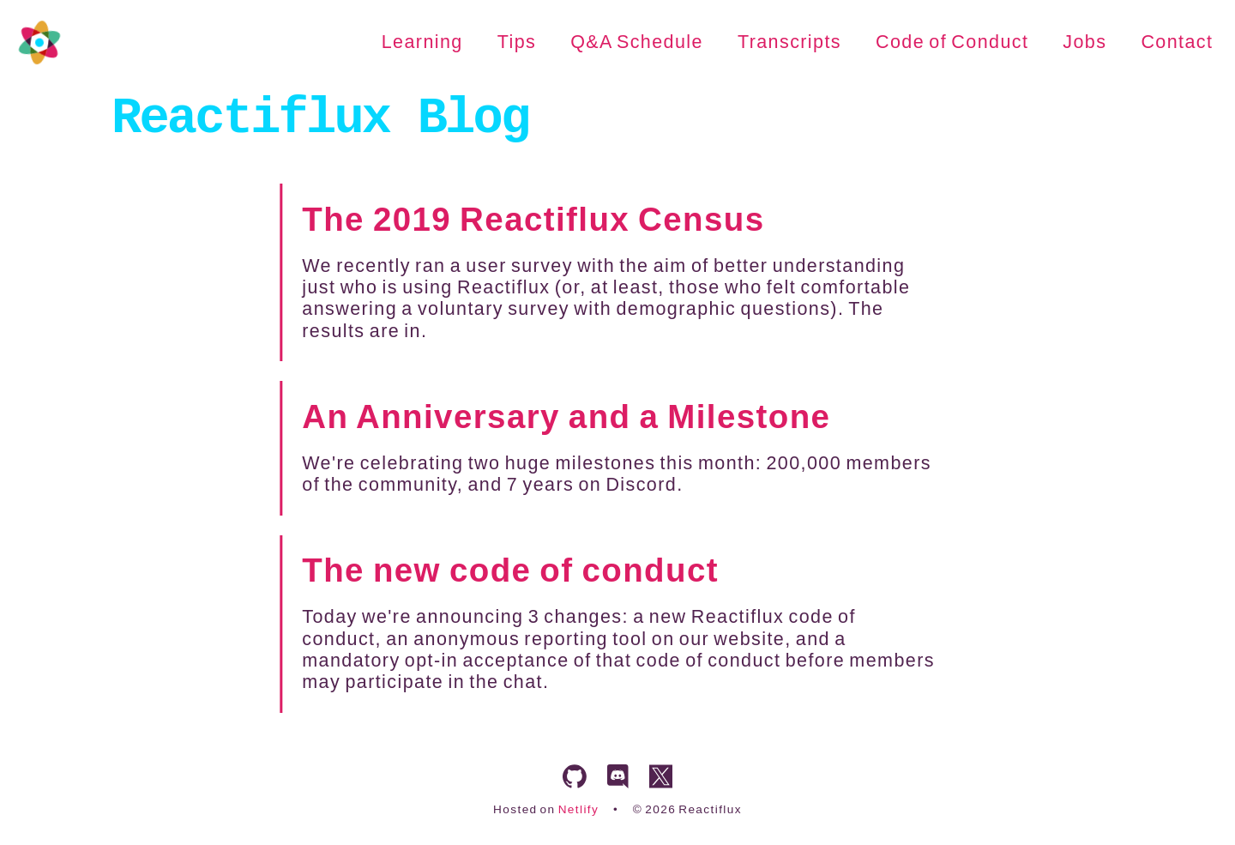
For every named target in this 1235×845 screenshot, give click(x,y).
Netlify (578, 809)
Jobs (1084, 42)
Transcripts (789, 42)
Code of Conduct (952, 42)
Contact (1177, 42)
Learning (422, 42)
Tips (516, 42)
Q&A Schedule (636, 42)
